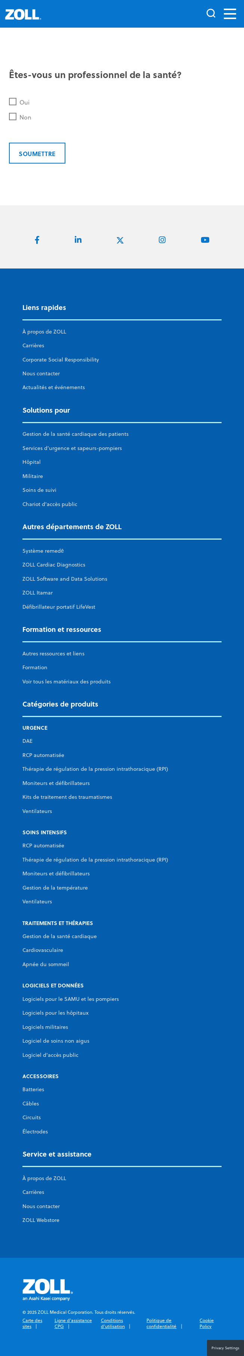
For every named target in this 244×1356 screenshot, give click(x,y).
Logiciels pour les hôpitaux (55, 1013)
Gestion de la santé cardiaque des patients (75, 434)
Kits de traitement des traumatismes (67, 797)
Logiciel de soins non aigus (55, 1041)
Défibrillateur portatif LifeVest (58, 607)
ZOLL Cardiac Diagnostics (53, 564)
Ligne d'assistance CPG (73, 1323)
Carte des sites (32, 1323)
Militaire (32, 476)
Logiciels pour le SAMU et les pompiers (70, 999)
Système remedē (43, 551)
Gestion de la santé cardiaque (59, 936)
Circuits (31, 1117)
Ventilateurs (37, 811)
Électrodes (35, 1131)
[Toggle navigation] (230, 13)
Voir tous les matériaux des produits (66, 681)
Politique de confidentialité (161, 1323)
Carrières (33, 345)
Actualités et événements (53, 387)
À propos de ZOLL (44, 331)
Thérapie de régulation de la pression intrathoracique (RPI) (95, 769)
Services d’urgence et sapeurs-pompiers (72, 448)
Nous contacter (41, 373)
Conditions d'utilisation (113, 1323)
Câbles (30, 1103)
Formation (34, 667)
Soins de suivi (39, 490)
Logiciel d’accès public (50, 1055)
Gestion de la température (55, 887)
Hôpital (31, 462)
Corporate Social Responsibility (60, 359)
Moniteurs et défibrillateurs (56, 783)
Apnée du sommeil (45, 964)
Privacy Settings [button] (225, 1347)
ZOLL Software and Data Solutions (64, 579)
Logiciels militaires (45, 1027)
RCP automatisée (43, 755)
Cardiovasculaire (42, 950)
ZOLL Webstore (40, 1220)
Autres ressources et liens (53, 653)
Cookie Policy (207, 1323)
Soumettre (37, 153)
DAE (27, 741)
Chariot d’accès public (49, 504)
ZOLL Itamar (37, 592)
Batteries (33, 1089)
